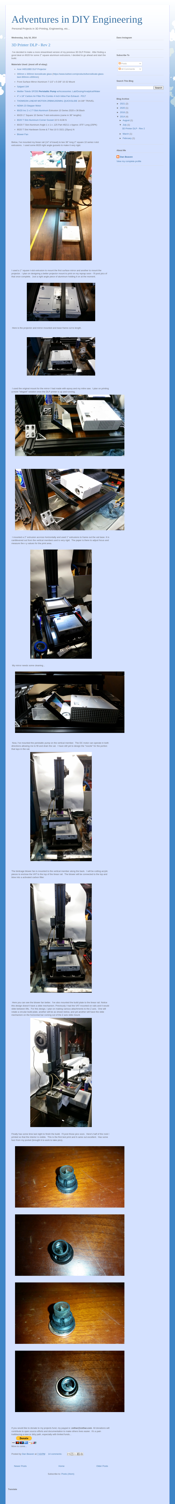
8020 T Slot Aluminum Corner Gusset (35, 120)
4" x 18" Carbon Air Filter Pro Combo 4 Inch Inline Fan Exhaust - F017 (51, 96)
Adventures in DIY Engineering (76, 19)
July (125, 124)
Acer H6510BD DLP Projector (31, 69)
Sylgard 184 (23, 86)
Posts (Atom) (67, 1474)
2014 (123, 116)
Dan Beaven (126, 157)
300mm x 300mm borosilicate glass (34, 74)
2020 (123, 108)
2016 (123, 112)
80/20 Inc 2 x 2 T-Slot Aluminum (32, 110)
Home (62, 1466)
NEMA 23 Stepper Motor (29, 105)
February (127, 138)
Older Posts (102, 1466)
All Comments (127, 69)
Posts (123, 63)
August (126, 120)
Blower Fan (22, 134)
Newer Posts (20, 1466)
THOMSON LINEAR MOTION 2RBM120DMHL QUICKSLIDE (47, 101)
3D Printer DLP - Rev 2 (30, 45)
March (126, 134)
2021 (123, 103)
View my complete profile (129, 161)
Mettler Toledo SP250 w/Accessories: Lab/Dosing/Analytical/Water (58, 91)
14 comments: (55, 1454)
